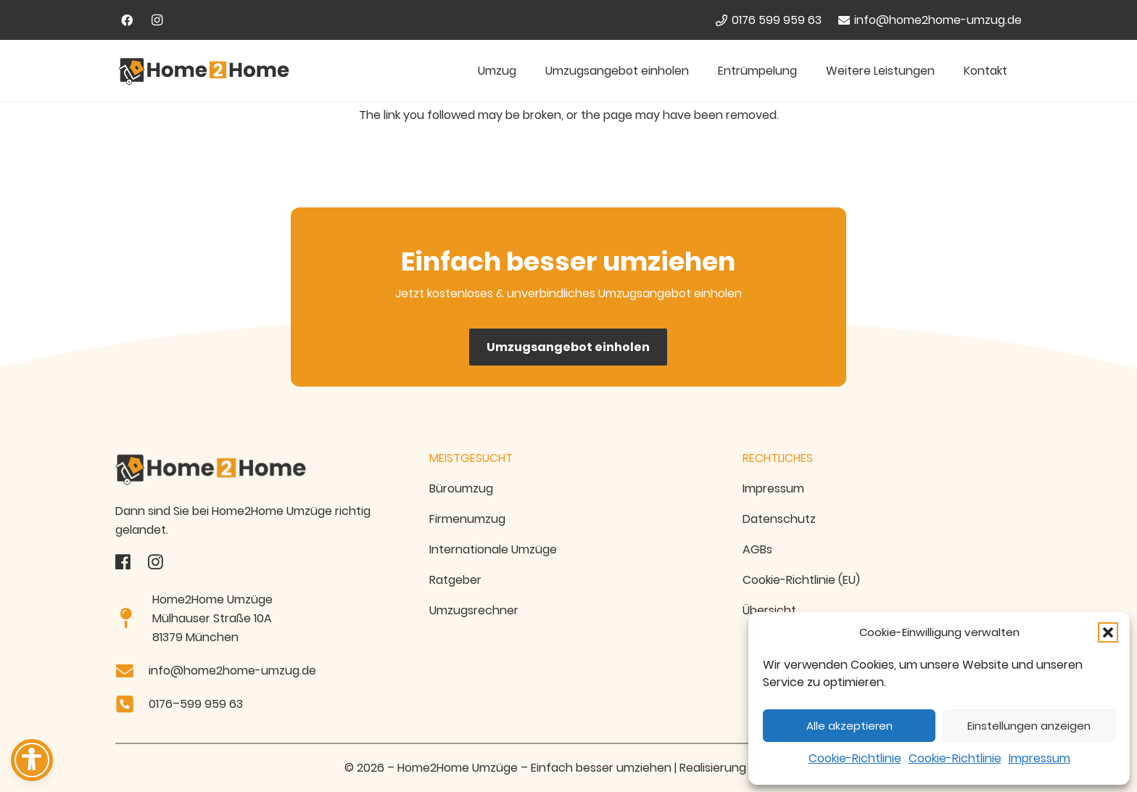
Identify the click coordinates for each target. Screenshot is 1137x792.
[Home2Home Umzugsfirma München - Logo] (204, 70)
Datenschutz (779, 519)
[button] (1108, 632)
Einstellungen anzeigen (1029, 725)
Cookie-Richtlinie (855, 758)
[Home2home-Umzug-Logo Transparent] (254, 469)
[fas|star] (123, 562)
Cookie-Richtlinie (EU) (801, 580)
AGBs (757, 549)
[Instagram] (157, 20)
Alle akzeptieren (849, 725)
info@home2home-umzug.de (232, 670)
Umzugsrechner (473, 610)
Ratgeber (455, 580)
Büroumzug (461, 488)
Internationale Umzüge (493, 549)
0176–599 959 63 (196, 704)
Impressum (1039, 758)
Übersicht (769, 610)
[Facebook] (126, 20)
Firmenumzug (467, 519)
